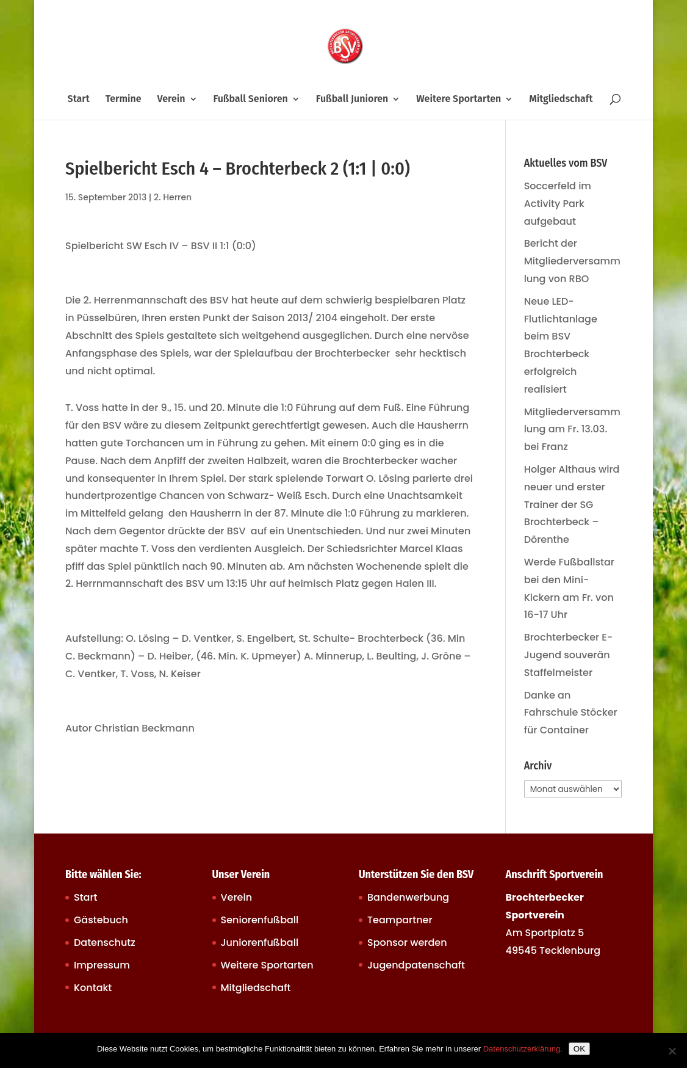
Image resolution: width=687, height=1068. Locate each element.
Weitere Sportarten (458, 99)
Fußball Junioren (352, 99)
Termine (124, 99)
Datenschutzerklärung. (523, 1048)
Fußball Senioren (250, 99)
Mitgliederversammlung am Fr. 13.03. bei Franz (572, 429)
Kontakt (93, 988)
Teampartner (400, 920)
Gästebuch (101, 920)
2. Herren (173, 197)
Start (79, 99)
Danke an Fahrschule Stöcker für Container (570, 713)
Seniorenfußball (260, 920)
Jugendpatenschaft (416, 965)
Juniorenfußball (260, 942)
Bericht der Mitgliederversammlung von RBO (572, 261)
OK (579, 1048)
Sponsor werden (407, 942)
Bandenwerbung (408, 897)
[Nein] (672, 1051)
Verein (171, 99)
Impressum (102, 965)
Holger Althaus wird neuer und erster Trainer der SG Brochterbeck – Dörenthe (572, 504)
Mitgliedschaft (560, 99)
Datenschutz (104, 942)
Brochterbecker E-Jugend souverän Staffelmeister (568, 655)
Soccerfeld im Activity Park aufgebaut (557, 203)
